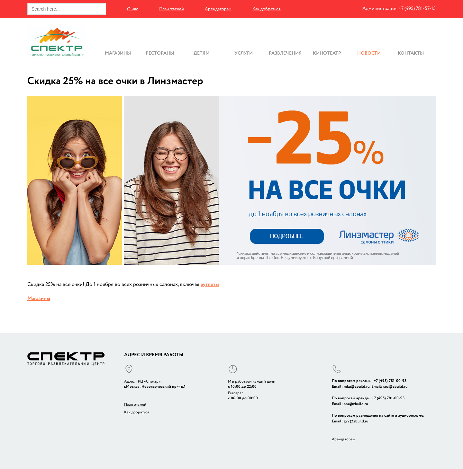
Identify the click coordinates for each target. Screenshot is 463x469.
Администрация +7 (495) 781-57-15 (399, 8)
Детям (202, 53)
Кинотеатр (327, 53)
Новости (369, 53)
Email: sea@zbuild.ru (389, 386)
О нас (132, 9)
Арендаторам (218, 9)
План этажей (171, 9)
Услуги (243, 53)
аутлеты (210, 284)
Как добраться (266, 9)
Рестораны (160, 53)
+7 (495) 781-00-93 (390, 381)
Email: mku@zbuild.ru (350, 386)
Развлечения (285, 53)
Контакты (411, 53)
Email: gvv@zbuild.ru (350, 421)
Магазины (118, 53)
